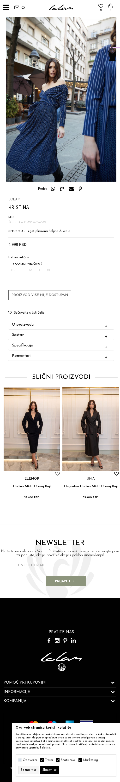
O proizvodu (61, 325)
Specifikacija (61, 346)
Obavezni (30, 760)
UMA (91, 479)
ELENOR (31, 479)
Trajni (49, 760)
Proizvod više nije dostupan (40, 295)
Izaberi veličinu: (19, 257)
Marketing (90, 760)
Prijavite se (67, 581)
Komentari (61, 356)
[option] (61, 99)
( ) (27, 263)
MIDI (11, 217)
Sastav (61, 335)
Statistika (68, 760)
